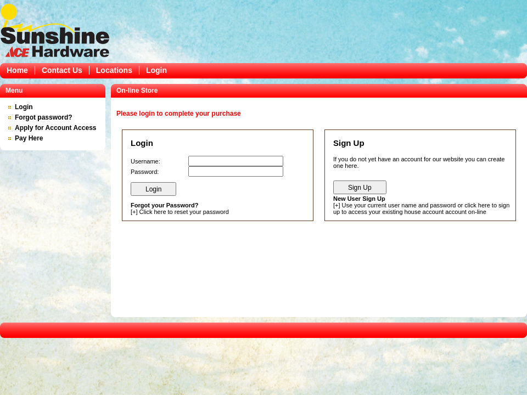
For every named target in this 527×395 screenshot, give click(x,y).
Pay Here (29, 138)
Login (156, 70)
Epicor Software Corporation (55, 30)
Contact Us (62, 70)
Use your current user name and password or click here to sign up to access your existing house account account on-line (421, 208)
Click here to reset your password (184, 211)
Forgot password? (43, 117)
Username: (145, 161)
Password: (145, 171)
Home (17, 70)
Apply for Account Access (55, 128)
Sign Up (360, 187)
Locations (114, 70)
